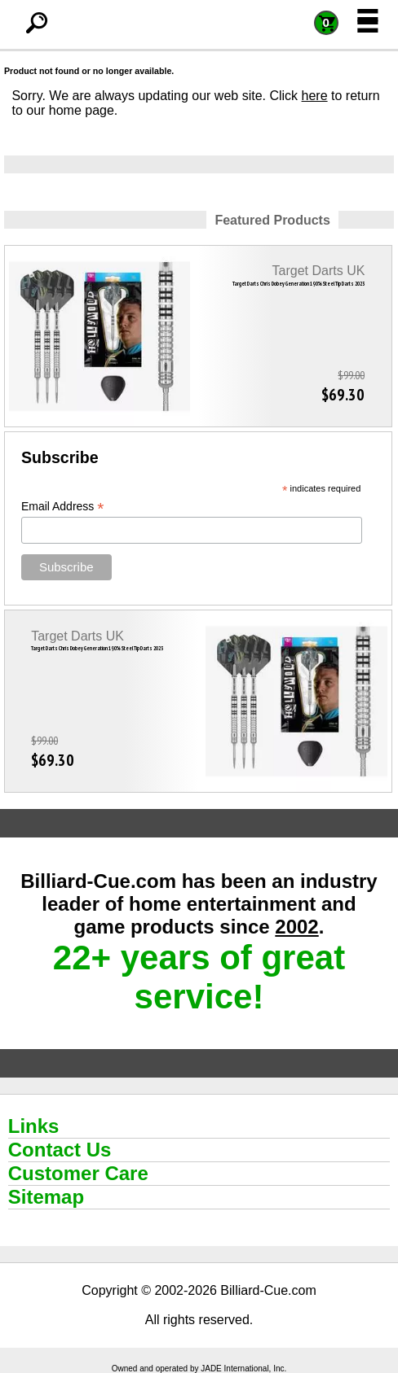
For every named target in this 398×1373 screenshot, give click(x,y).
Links (34, 1126)
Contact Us (60, 1150)
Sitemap (46, 1197)
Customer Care (78, 1173)
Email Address (62, 506)
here (315, 96)
